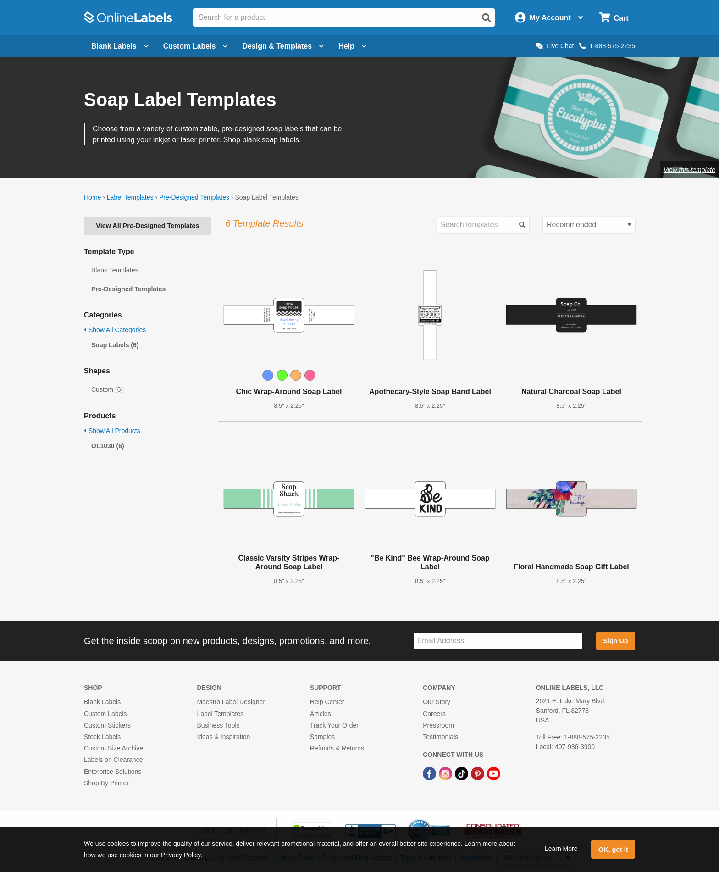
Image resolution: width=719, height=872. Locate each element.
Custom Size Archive (113, 748)
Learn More (561, 848)
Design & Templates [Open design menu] (283, 46)
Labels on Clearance (113, 759)
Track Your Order (334, 725)
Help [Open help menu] (352, 46)
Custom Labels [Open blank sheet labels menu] (195, 46)
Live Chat (555, 46)
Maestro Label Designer (231, 701)
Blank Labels (102, 701)
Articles (320, 713)
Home (92, 197)
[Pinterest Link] (478, 773)
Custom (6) (107, 389)
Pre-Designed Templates (194, 197)
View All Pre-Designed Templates (147, 225)
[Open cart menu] (613, 18)
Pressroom (438, 725)
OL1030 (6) (107, 446)
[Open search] (486, 18)
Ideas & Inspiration (223, 736)
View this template (689, 169)
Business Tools (218, 725)
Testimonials (440, 736)
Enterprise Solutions (112, 771)
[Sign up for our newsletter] (498, 641)
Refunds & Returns (337, 748)
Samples (322, 736)
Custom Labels (105, 713)
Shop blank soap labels (261, 140)
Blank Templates (114, 270)
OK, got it (613, 849)
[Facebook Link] (430, 773)
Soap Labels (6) (114, 345)
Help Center (327, 701)
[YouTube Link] (493, 773)
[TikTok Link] (462, 773)
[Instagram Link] (446, 773)
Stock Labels (102, 736)
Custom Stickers (107, 725)
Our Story (436, 701)
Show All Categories (115, 329)
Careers (434, 713)
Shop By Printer (106, 783)
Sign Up (615, 640)
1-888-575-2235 (607, 46)
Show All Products (112, 430)
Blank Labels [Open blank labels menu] (120, 46)
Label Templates (130, 197)
